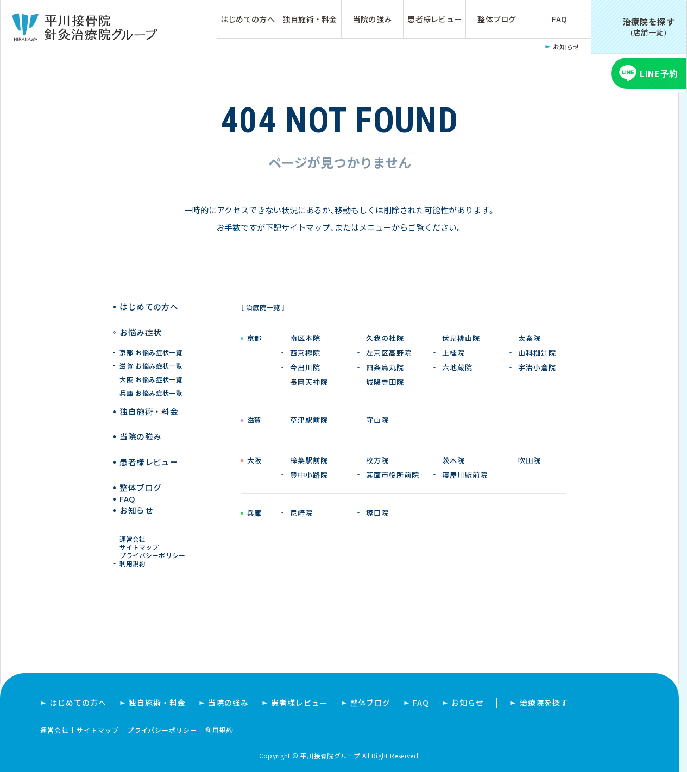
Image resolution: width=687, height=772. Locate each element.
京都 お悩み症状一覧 (152, 341)
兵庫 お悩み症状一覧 (152, 382)
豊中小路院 (309, 474)
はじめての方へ (247, 19)
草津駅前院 (309, 419)
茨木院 (453, 460)
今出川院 (305, 367)
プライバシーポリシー (154, 549)
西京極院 (305, 352)
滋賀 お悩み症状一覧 (152, 355)
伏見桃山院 (461, 337)
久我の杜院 (385, 337)
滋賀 (254, 420)
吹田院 (529, 460)
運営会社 (135, 529)
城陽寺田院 (385, 381)
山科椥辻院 (537, 352)
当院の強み (372, 19)
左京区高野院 (389, 352)
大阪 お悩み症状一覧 (152, 368)
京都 (254, 338)
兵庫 (254, 513)
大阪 (254, 461)
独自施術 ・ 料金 (149, 400)
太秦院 (529, 337)
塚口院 (377, 512)
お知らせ (566, 46)
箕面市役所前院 (392, 474)
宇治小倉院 (537, 367)
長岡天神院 (309, 381)
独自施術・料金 (310, 19)
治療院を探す (544, 702)
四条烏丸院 (385, 367)
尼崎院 (301, 512)
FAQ (559, 19)
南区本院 (305, 337)
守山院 (377, 419)
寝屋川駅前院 (465, 474)
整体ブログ (496, 19)
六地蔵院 (457, 367)
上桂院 (453, 352)
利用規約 (135, 560)
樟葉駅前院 (309, 460)
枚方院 (377, 460)
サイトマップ (141, 539)
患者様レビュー (434, 19)
